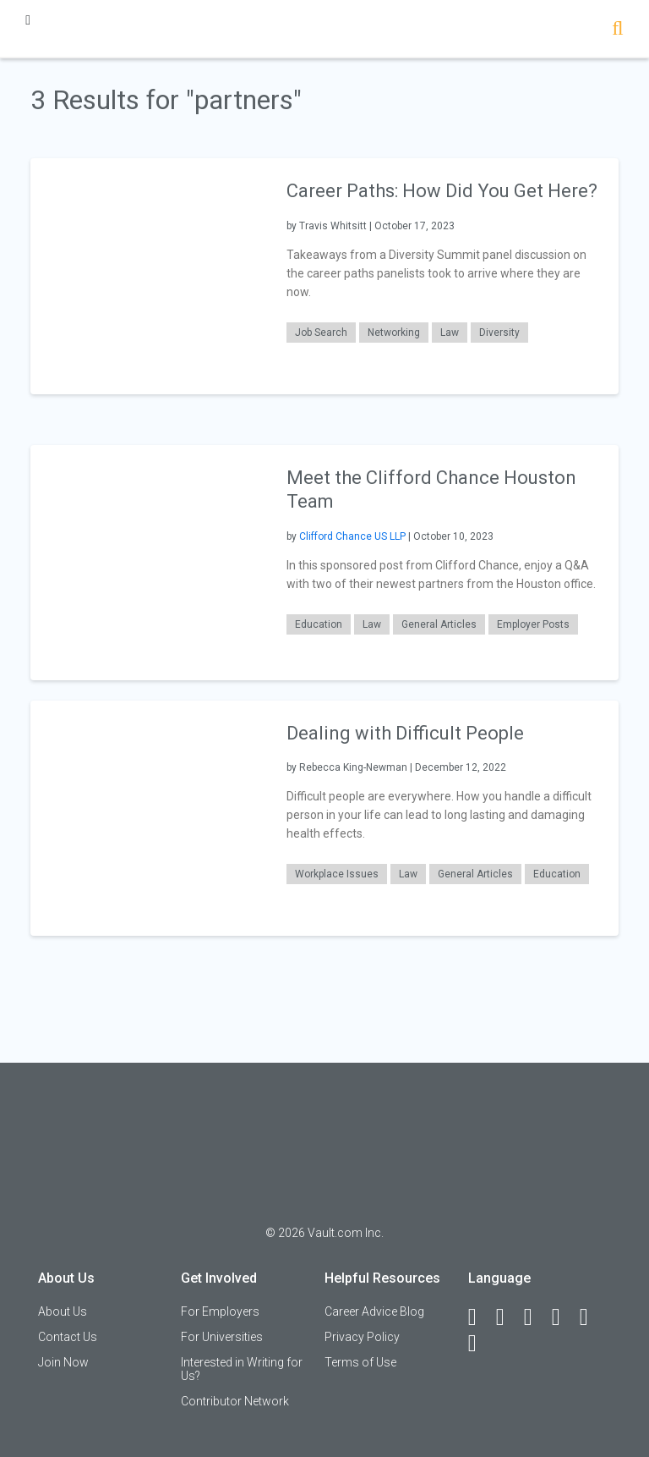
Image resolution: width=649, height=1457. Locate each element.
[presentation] (147, 275)
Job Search (321, 332)
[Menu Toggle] (27, 20)
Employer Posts (533, 624)
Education (318, 624)
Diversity (499, 332)
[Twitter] (536, 1317)
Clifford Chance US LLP (352, 536)
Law (449, 332)
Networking (394, 332)
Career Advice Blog (374, 1311)
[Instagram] (563, 1317)
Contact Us (67, 1337)
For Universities (222, 1337)
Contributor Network (235, 1401)
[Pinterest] (591, 1317)
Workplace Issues (337, 874)
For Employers (220, 1311)
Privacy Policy (362, 1337)
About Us (62, 1311)
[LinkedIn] (508, 1317)
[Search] (617, 30)
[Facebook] (480, 1317)
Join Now (63, 1362)
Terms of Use (360, 1362)
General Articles (439, 624)
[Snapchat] (480, 1343)
